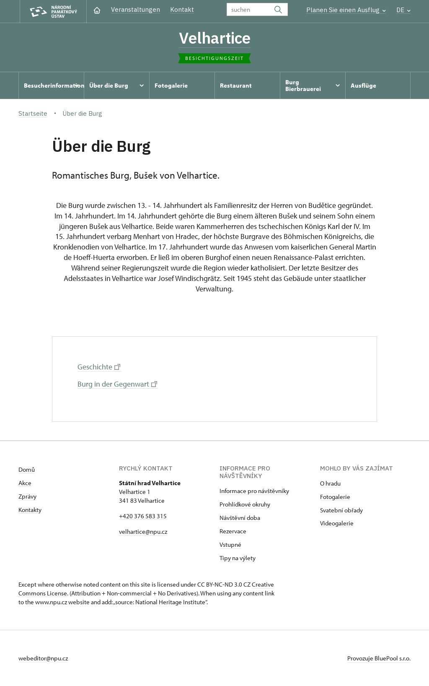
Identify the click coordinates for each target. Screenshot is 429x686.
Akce (24, 483)
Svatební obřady (341, 510)
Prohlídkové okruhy (245, 504)
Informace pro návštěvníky (254, 491)
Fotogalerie (335, 497)
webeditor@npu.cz (43, 658)
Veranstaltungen (135, 9)
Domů (26, 469)
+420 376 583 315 (143, 516)
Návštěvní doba (240, 518)
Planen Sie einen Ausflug (346, 10)
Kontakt (182, 9)
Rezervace (233, 531)
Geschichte (99, 367)
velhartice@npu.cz (143, 531)
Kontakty (29, 510)
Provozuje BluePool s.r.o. (379, 658)
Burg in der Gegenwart (117, 384)
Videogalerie (337, 523)
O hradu (330, 483)
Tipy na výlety (238, 558)
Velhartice (215, 38)
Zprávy (27, 496)
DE (403, 10)
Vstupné (230, 544)
